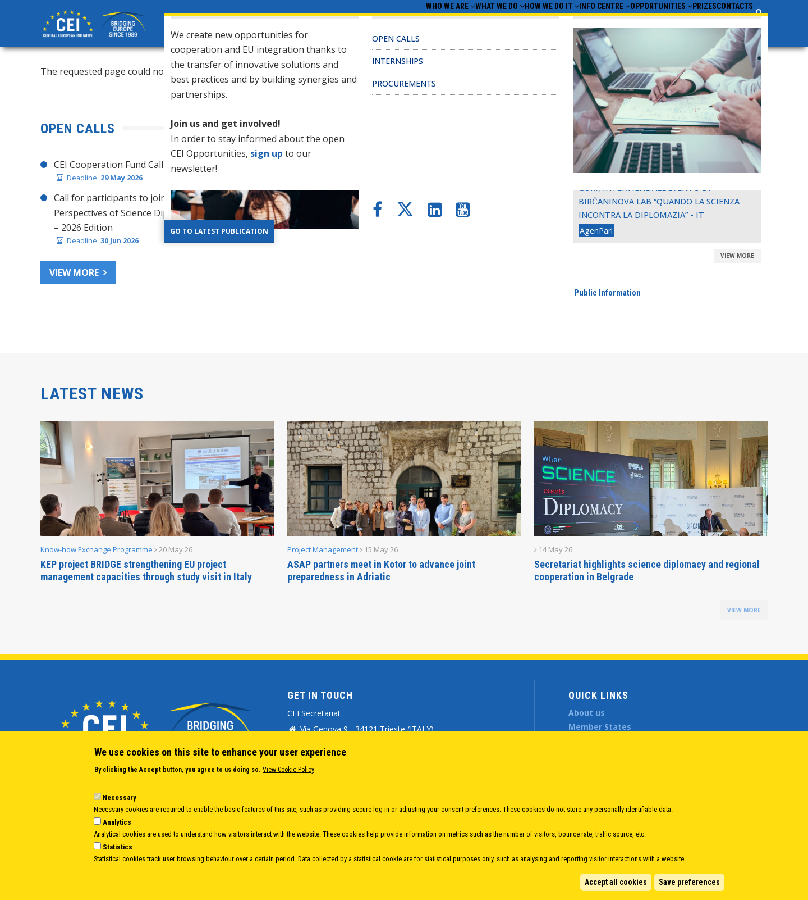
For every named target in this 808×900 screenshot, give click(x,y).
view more (744, 610)
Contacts (727, 23)
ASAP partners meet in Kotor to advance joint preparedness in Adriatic (381, 570)
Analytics (117, 822)
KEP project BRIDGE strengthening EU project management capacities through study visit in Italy (146, 570)
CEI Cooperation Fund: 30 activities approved (518, 208)
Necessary (119, 797)
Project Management (322, 549)
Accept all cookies (616, 882)
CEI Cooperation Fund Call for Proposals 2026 (150, 164)
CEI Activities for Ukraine (476, 250)
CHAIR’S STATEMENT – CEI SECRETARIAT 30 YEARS (531, 164)
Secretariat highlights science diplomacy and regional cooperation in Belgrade (647, 570)
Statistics (117, 847)
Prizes (683, 23)
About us (586, 712)
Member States (599, 726)
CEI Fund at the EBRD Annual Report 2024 (511, 229)
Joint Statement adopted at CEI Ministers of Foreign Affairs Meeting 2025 (577, 186)
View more (74, 272)
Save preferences (689, 882)
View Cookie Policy (288, 770)
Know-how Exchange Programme (96, 549)
